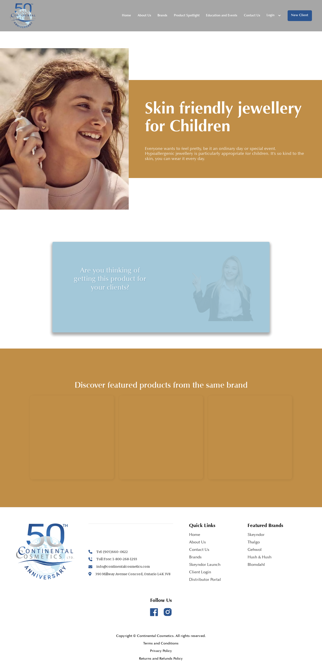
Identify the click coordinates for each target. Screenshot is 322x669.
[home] (23, 15)
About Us (144, 15)
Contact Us (252, 15)
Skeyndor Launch (204, 565)
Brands (162, 15)
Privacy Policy (161, 651)
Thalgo (254, 543)
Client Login (200, 572)
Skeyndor (256, 535)
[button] (274, 15)
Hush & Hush (259, 558)
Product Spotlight (187, 15)
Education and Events (221, 15)
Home (126, 15)
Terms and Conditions (161, 643)
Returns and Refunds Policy (161, 659)
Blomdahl (256, 565)
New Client (299, 15)
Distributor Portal (205, 580)
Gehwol (255, 550)
